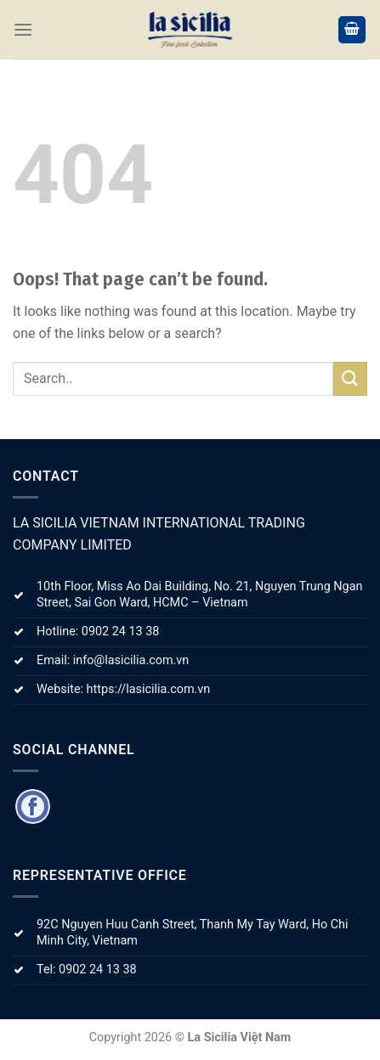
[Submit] (350, 378)
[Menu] (23, 29)
